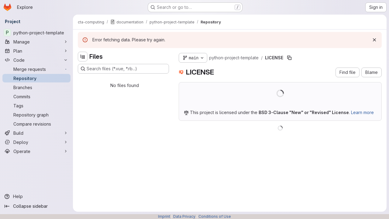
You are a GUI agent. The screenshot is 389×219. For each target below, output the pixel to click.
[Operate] (36, 151)
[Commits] (36, 96)
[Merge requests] (36, 69)
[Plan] (36, 51)
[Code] (36, 60)
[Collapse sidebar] (36, 206)
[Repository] (36, 78)
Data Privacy (184, 216)
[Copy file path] (289, 58)
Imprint (164, 216)
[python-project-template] (36, 32)
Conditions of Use (214, 216)
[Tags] (36, 105)
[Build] (36, 133)
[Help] (36, 196)
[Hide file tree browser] (83, 56)
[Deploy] (36, 142)
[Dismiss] (374, 39)
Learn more (362, 112)
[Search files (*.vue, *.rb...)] (123, 69)
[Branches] (36, 87)
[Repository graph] (36, 114)
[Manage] (36, 41)
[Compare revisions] (36, 124)
